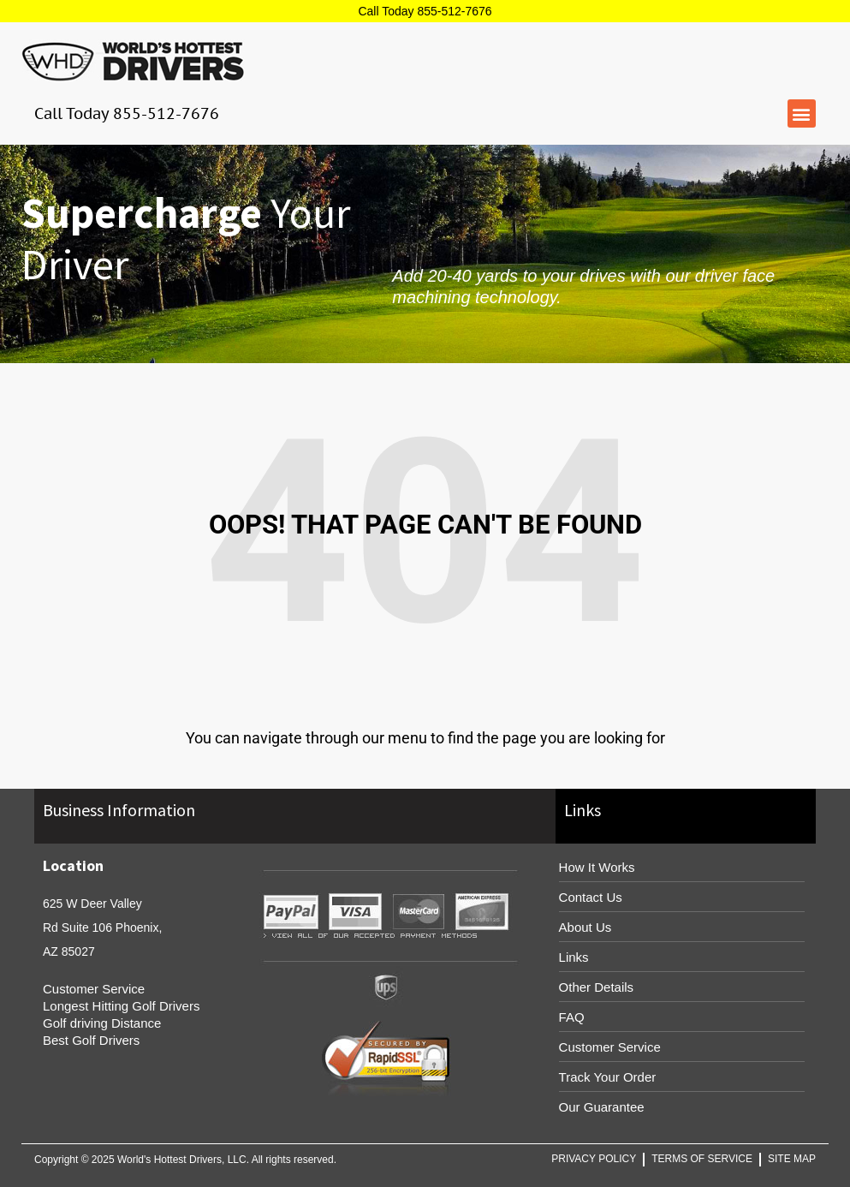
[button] (802, 113)
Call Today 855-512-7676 (424, 11)
